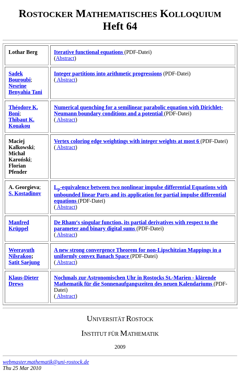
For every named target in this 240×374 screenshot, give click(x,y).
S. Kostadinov (25, 193)
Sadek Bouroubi (20, 77)
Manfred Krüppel (19, 225)
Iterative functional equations (89, 52)
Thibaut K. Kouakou (22, 123)
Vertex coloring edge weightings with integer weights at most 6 (127, 141)
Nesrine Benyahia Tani (25, 89)
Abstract (65, 58)
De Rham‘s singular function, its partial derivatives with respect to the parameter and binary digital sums (136, 225)
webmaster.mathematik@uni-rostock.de (46, 362)
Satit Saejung (24, 262)
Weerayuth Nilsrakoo (22, 253)
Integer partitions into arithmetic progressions (108, 73)
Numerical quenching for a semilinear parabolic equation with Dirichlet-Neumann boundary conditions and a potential (138, 110)
